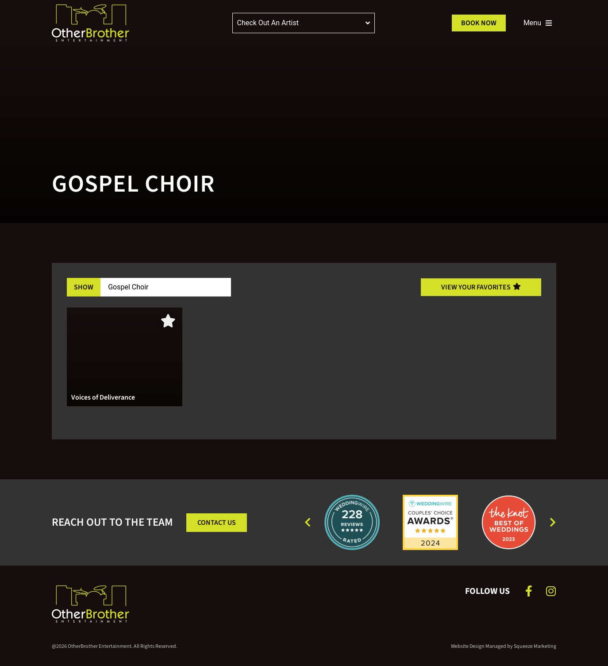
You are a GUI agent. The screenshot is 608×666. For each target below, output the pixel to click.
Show (83, 287)
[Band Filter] (165, 287)
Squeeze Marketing (535, 646)
